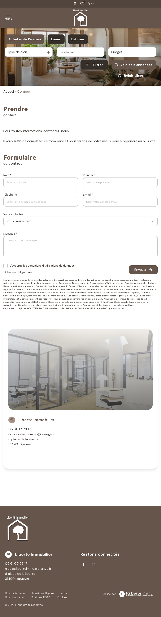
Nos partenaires (15, 593)
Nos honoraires (15, 597)
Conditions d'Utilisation (90, 308)
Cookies (62, 597)
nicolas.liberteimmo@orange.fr (31, 434)
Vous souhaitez (13, 214)
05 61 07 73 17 (19, 429)
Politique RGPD (40, 597)
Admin (65, 593)
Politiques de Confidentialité (57, 308)
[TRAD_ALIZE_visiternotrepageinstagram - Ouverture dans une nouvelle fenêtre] (93, 564)
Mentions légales (43, 593)
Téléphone (10, 194)
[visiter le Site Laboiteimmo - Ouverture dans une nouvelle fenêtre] (136, 594)
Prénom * (89, 175)
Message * (10, 233)
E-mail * (88, 194)
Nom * (7, 175)
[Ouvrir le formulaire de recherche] (94, 65)
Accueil (8, 91)
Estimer (77, 39)
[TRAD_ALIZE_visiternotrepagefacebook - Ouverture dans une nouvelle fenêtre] (83, 564)
